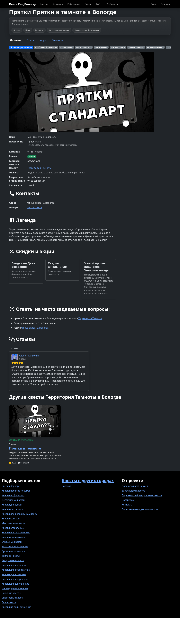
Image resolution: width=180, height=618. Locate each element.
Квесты (44, 4)
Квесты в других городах (88, 480)
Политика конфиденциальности (140, 509)
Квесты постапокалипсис (16, 532)
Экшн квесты (9, 602)
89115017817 (34, 207)
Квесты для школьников (15, 583)
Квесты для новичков (14, 574)
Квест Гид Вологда (22, 4)
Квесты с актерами (12, 509)
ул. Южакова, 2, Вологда (34, 327)
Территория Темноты (39, 168)
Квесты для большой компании (19, 514)
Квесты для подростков (15, 579)
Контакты (127, 504)
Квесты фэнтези (11, 518)
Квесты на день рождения (16, 607)
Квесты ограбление (13, 527)
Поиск (87, 4)
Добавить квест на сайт (135, 486)
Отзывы (31, 40)
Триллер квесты (11, 555)
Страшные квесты (12, 541)
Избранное (73, 4)
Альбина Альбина (29, 355)
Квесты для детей (12, 504)
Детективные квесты (13, 500)
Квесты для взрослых (14, 565)
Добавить (112, 4)
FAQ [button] (98, 4)
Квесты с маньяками (13, 537)
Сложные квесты (11, 593)
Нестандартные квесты (15, 588)
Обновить (57, 40)
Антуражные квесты (13, 560)
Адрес (43, 40)
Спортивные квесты (13, 597)
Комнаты (58, 4)
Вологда (165, 4)
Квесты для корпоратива (16, 569)
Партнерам (128, 500)
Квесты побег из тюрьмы (16, 490)
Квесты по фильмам (13, 495)
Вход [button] (153, 4)
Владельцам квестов (133, 490)
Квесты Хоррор (10, 486)
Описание (16, 40)
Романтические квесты (15, 546)
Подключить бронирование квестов (142, 495)
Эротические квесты (13, 551)
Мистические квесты (13, 523)
